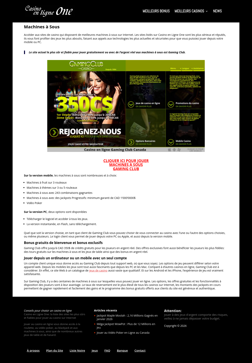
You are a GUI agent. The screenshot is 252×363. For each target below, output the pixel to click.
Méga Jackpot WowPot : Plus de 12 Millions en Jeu (126, 325)
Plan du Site (54, 350)
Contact (139, 350)
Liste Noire (77, 350)
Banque (122, 350)
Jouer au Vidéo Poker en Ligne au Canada (123, 332)
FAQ (107, 350)
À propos (33, 350)
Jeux (95, 350)
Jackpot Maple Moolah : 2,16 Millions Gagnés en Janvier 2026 (127, 317)
